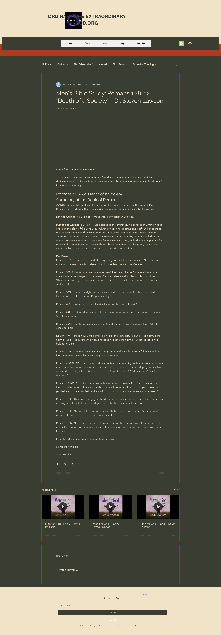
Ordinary (62, 64)
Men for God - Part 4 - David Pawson (62, 525)
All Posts (46, 64)
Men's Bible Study (65, 453)
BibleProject (120, 64)
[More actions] (163, 84)
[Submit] (112, 612)
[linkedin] (110, 620)
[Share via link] (79, 463)
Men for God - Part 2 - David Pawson (157, 525)
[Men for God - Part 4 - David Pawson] (63, 507)
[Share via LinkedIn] (72, 463)
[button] (175, 64)
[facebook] (106, 620)
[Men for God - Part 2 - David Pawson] (158, 507)
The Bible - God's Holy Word (90, 64)
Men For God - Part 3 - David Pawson (107, 525)
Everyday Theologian (145, 64)
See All (176, 489)
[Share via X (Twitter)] (64, 463)
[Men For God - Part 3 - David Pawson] (110, 507)
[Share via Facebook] (57, 463)
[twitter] (114, 620)
